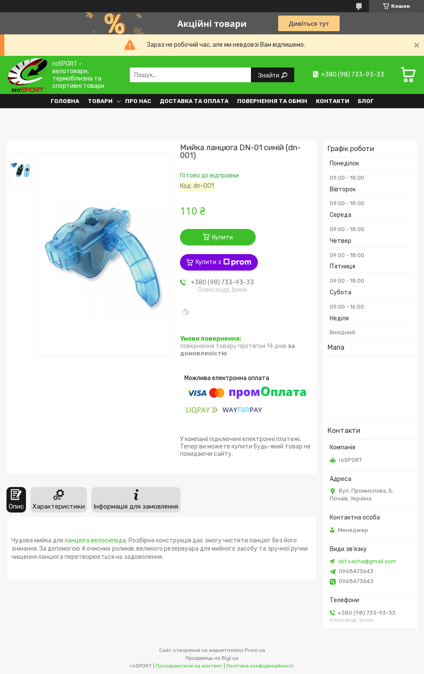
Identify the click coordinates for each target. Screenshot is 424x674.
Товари (100, 101)
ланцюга (77, 540)
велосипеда (108, 540)
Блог (366, 101)
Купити (222, 237)
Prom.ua (255, 650)
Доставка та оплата (194, 101)
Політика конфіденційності (260, 666)
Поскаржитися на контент (189, 666)
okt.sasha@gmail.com (367, 561)
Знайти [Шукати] (269, 75)
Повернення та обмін (272, 101)
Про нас (138, 101)
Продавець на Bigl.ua (212, 658)
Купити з (223, 262)
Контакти (332, 101)
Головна (65, 101)
